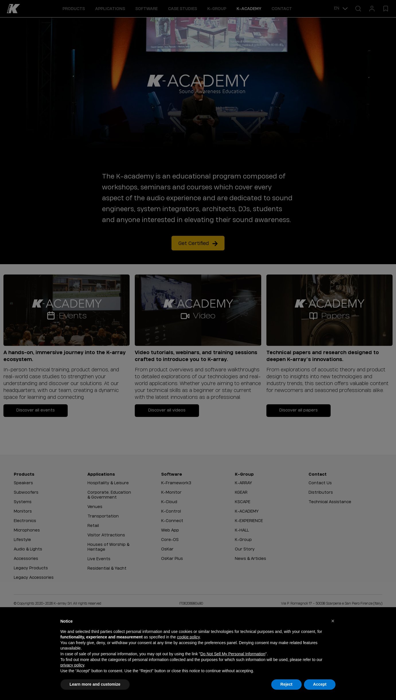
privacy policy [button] (72, 665)
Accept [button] (320, 684)
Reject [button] (286, 684)
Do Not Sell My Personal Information (232, 654)
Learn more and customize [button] (95, 684)
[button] (333, 621)
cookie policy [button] (188, 637)
